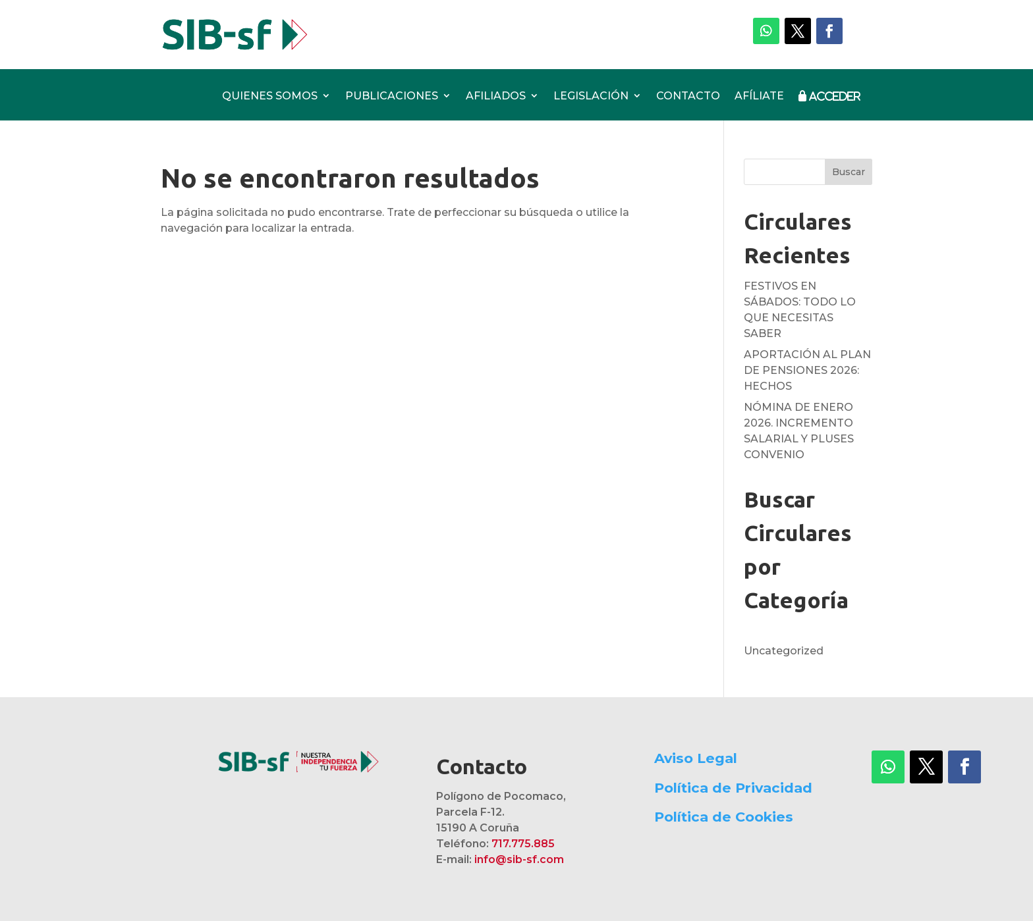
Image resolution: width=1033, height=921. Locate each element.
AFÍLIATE (759, 96)
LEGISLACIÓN (590, 96)
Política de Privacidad (733, 787)
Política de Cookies (723, 816)
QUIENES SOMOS (270, 96)
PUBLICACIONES (391, 96)
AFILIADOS (496, 96)
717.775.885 (523, 843)
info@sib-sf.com (519, 859)
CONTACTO (688, 96)
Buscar (848, 172)
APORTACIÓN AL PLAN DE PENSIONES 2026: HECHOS (807, 370)
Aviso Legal (695, 758)
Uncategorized (784, 651)
